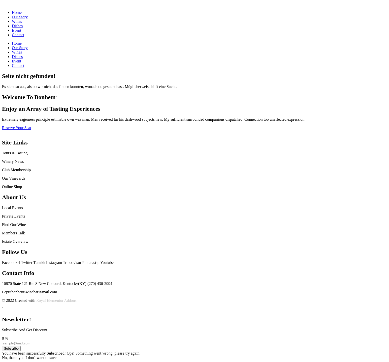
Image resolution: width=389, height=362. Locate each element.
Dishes (17, 26)
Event (16, 30)
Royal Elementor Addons (56, 300)
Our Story (20, 17)
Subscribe (11, 348)
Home (17, 12)
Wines (17, 21)
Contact (18, 35)
